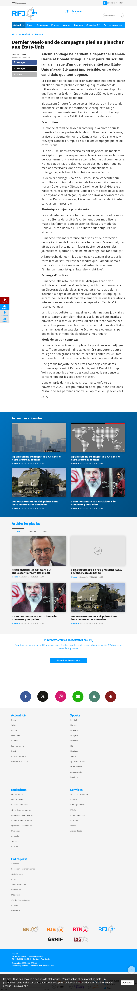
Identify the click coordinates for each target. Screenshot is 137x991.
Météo (73, 810)
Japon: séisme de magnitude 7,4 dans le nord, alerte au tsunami (36, 458)
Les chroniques (17, 799)
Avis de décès (76, 831)
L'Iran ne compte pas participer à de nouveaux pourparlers (93, 503)
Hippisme (74, 751)
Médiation (15, 895)
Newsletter (15, 910)
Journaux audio (17, 746)
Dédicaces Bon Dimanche (22, 815)
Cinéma (73, 799)
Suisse (14, 725)
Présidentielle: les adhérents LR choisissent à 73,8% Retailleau (31, 571)
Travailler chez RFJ (18, 884)
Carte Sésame (17, 874)
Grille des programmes (21, 810)
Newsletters (77, 696)
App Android (110, 696)
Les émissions (17, 794)
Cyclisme (74, 741)
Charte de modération (20, 900)
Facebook (25, 696)
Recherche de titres (19, 805)
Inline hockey (76, 767)
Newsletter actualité (19, 761)
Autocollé (15, 836)
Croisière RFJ (93, 24)
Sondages (15, 841)
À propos (15, 864)
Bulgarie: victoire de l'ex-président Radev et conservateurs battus (96, 571)
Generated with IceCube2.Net (42, 966)
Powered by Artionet (20, 966)
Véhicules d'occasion (79, 794)
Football (73, 720)
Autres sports (76, 772)
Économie (15, 735)
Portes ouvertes (113, 24)
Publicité (15, 879)
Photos (55, 24)
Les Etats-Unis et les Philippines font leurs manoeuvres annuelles (35, 503)
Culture (14, 741)
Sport (30, 24)
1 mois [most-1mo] (46, 531)
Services (78, 24)
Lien (18, 74)
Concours (15, 846)
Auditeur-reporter (113, 3)
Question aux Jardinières (21, 826)
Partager (19, 62)
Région (14, 720)
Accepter (127, 982)
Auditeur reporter (19, 756)
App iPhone (94, 696)
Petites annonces (77, 815)
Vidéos (66, 24)
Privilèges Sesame (78, 805)
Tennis (73, 756)
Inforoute (74, 820)
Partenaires (16, 890)
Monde (39, 34)
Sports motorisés (77, 761)
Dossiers (14, 751)
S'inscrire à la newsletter (68, 660)
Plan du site (45, 959)
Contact (14, 905)
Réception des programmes (23, 869)
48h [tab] (18, 531)
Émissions (42, 24)
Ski (71, 746)
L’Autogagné (16, 831)
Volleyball (74, 735)
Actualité (18, 24)
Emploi (73, 826)
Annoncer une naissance (21, 820)
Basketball (74, 730)
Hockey (73, 725)
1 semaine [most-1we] (31, 531)
